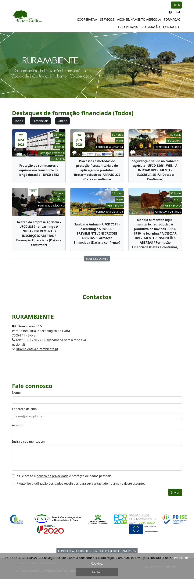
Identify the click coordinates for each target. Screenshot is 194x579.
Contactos (172, 27)
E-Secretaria (128, 27)
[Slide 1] (90, 93)
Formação (172, 19)
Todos (18, 121)
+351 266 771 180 (36, 340)
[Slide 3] (104, 93)
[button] (170, 12)
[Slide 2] (97, 93)
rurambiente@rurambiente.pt (37, 349)
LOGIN (176, 5)
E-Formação (150, 27)
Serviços (107, 19)
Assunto (17, 425)
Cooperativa (87, 19)
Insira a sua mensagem (28, 441)
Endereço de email (25, 409)
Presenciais (40, 121)
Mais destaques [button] (97, 258)
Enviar (175, 492)
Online (62, 121)
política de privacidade (53, 476)
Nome (16, 392)
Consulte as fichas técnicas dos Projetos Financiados (97, 551)
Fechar (97, 572)
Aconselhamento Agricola (139, 19)
